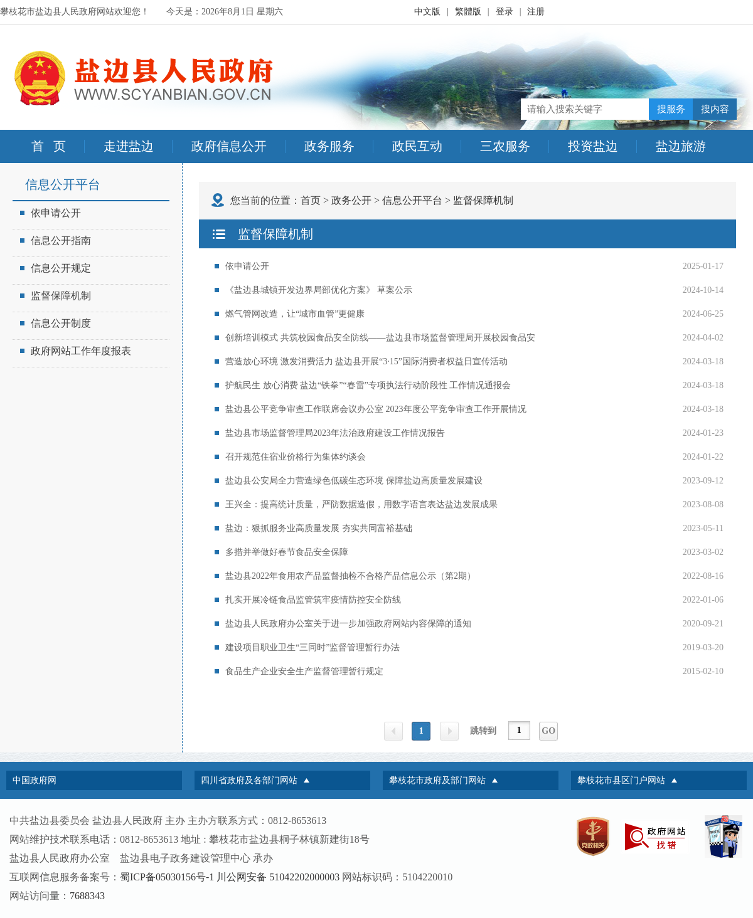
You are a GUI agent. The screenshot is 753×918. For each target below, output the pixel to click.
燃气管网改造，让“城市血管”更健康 (295, 314)
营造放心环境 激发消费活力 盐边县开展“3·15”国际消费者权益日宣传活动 (366, 361)
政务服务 (329, 146)
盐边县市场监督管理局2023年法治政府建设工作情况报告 (335, 433)
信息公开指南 (55, 240)
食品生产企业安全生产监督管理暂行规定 (304, 671)
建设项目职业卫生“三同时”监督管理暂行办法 (312, 647)
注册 (536, 11)
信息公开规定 (55, 268)
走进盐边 (129, 146)
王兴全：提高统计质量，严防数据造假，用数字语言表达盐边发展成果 (361, 504)
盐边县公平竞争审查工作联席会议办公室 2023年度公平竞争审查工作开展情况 (375, 409)
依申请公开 (50, 213)
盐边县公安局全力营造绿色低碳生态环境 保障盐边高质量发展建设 (354, 480)
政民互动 (417, 146)
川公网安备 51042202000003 (277, 877)
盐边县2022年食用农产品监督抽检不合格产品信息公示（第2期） (350, 576)
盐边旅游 (681, 146)
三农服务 (505, 146)
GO (548, 731)
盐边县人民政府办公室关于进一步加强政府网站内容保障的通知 (348, 623)
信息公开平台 (412, 200)
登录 (504, 11)
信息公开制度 (55, 323)
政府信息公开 (229, 146)
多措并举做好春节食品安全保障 (286, 552)
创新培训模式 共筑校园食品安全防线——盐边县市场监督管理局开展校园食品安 (380, 337)
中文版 (427, 11)
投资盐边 (593, 146)
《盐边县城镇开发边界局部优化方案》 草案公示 (318, 290)
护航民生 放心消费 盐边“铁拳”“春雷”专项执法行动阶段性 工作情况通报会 (368, 385)
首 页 (48, 146)
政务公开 (351, 200)
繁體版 (468, 11)
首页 (311, 200)
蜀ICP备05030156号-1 (167, 877)
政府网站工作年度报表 (75, 351)
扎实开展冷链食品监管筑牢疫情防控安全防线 (313, 599)
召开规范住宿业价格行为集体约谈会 (295, 457)
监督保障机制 (55, 295)
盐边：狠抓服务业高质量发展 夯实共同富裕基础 (318, 528)
